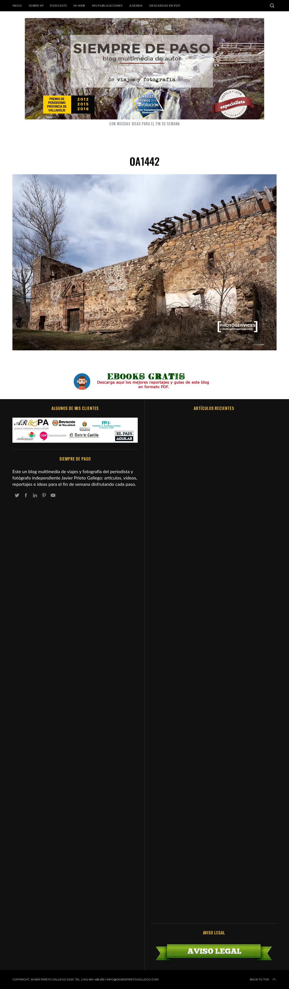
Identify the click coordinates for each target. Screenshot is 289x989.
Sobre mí (36, 5)
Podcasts (58, 5)
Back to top (263, 979)
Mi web (79, 5)
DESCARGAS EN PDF (164, 5)
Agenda (136, 5)
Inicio (17, 5)
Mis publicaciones (107, 5)
